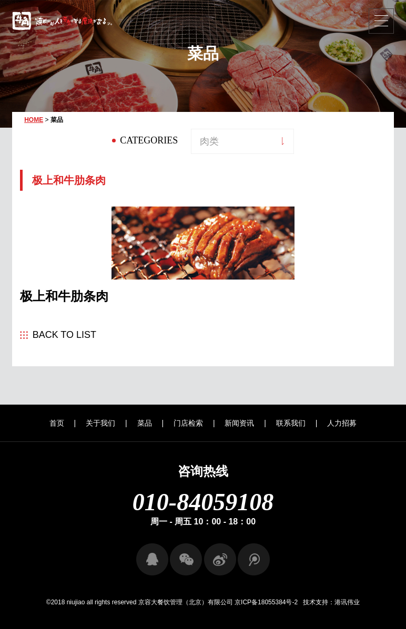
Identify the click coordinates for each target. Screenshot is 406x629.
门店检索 (188, 423)
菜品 (144, 423)
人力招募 (342, 423)
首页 (56, 423)
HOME (33, 119)
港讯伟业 (347, 602)
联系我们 (291, 423)
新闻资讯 (239, 423)
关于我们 (100, 423)
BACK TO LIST (64, 334)
